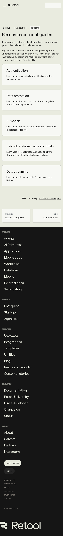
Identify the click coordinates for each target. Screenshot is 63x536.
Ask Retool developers (50, 198)
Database (11, 270)
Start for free (13, 463)
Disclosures (9, 491)
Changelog (12, 409)
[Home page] (6, 28)
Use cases (11, 335)
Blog (7, 361)
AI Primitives (13, 245)
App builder (12, 251)
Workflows (12, 264)
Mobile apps (13, 257)
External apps (14, 283)
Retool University (16, 397)
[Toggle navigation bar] (10, 5)
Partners (10, 445)
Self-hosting (13, 289)
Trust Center (9, 495)
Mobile (9, 276)
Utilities (9, 354)
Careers (10, 439)
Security (7, 487)
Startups (10, 312)
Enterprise (11, 306)
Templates (11, 348)
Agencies (11, 319)
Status (8, 416)
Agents (9, 238)
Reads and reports (17, 367)
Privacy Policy (10, 484)
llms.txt (7, 498)
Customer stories (16, 373)
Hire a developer (16, 403)
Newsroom (12, 451)
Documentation (15, 390)
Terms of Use (9, 480)
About (8, 432)
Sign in (9, 471)
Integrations (13, 342)
